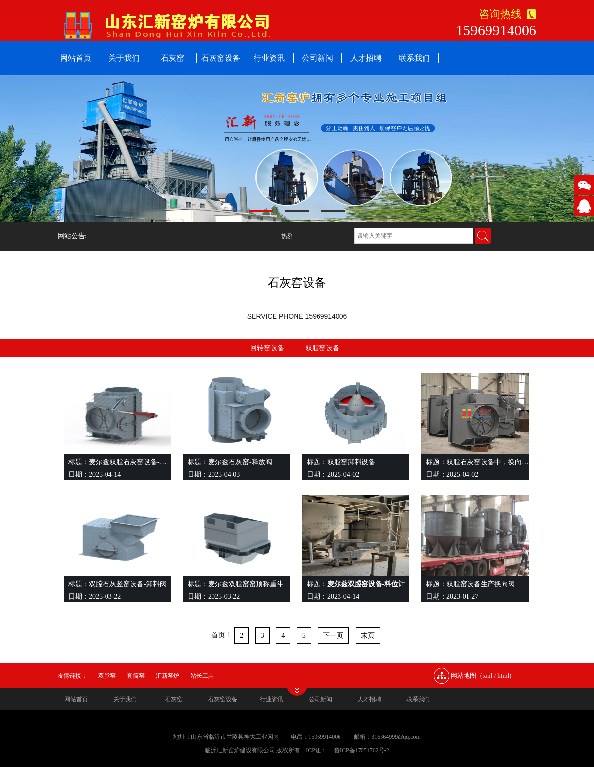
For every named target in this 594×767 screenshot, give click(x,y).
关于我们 (124, 58)
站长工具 (202, 675)
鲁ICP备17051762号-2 (361, 750)
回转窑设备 (267, 348)
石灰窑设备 (220, 58)
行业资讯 (269, 58)
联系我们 (414, 58)
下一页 (333, 635)
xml (487, 675)
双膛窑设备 (322, 348)
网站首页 (75, 58)
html (503, 675)
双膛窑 (107, 675)
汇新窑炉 (167, 675)
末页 (368, 635)
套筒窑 (136, 675)
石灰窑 (172, 58)
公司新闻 (317, 58)
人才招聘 (366, 58)
